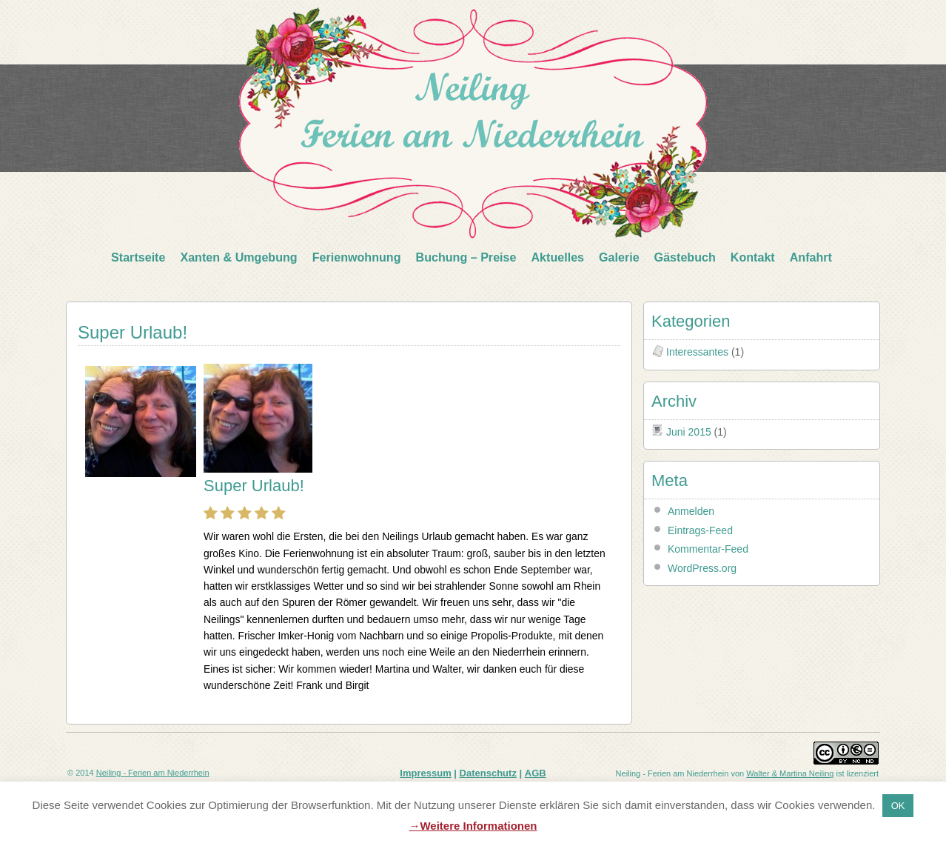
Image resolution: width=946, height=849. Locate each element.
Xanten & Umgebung (238, 257)
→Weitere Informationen (473, 825)
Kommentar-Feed (708, 549)
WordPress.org (702, 568)
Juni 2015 (688, 432)
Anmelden (691, 511)
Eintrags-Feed (700, 530)
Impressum (425, 773)
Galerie (619, 257)
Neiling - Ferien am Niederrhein (152, 772)
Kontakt (753, 257)
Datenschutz (488, 773)
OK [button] (898, 805)
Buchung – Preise (466, 257)
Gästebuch (685, 257)
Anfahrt (811, 257)
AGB (535, 773)
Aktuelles (557, 257)
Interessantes (697, 352)
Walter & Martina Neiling (789, 773)
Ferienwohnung (356, 257)
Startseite (138, 257)
